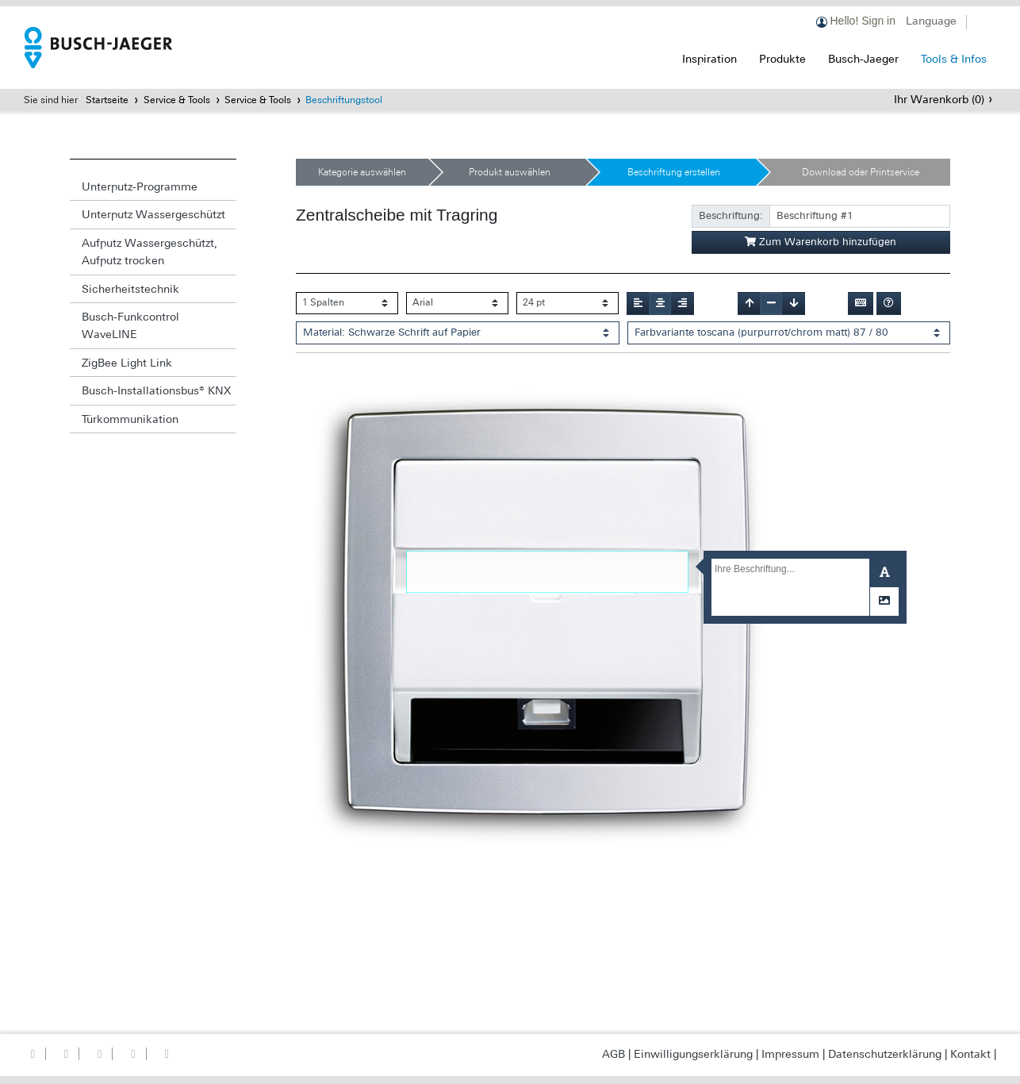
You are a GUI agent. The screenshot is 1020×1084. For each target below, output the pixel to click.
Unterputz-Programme (139, 186)
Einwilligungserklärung (693, 1053)
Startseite (107, 100)
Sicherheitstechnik (130, 289)
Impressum (790, 1053)
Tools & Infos (954, 58)
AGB (613, 1053)
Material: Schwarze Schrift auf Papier (392, 332)
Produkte (782, 58)
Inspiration (709, 58)
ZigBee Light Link (127, 362)
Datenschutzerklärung (884, 1053)
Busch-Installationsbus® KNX (156, 390)
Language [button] (931, 20)
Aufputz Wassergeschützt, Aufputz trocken (149, 251)
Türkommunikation (130, 419)
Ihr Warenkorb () (939, 99)
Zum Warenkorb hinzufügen (820, 242)
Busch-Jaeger (863, 58)
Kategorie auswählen (362, 172)
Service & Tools (177, 100)
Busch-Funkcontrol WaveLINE (130, 325)
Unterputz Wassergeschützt (153, 214)
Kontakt (970, 1053)
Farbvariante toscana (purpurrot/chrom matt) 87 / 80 (761, 332)
